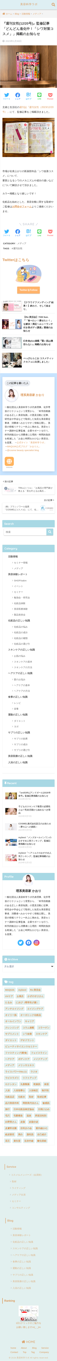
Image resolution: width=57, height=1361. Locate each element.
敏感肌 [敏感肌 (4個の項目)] (46, 1103)
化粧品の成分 (21, 632)
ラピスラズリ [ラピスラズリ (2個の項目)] (12, 1078)
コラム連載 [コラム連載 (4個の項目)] (28, 1027)
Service (11, 1166)
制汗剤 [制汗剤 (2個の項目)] (45, 1090)
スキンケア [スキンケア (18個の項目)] (41, 1034)
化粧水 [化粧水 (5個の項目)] (21, 1097)
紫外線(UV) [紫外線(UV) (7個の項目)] (41, 1128)
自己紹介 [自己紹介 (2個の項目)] (41, 1134)
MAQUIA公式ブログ (17, 446)
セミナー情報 (21, 562)
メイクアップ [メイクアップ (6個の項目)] (40, 1059)
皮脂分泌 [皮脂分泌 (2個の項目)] (33, 1122)
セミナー (18, 592)
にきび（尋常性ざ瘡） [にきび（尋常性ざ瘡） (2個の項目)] (27, 1002)
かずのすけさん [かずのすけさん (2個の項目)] (35, 996)
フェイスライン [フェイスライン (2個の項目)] (39, 1053)
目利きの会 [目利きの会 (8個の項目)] (26, 1128)
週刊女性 (17, 248)
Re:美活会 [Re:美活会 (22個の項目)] (35, 990)
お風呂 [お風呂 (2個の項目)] (20, 996)
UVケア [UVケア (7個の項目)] (9, 996)
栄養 (16, 708)
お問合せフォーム (22, 206)
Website (9, 467)
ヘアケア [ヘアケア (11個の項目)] (9, 1059)
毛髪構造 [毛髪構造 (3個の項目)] (18, 1115)
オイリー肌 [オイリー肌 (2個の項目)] (11, 1015)
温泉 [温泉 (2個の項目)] (29, 1115)
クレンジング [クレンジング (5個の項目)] (12, 1027)
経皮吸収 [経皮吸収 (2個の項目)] (9, 1134)
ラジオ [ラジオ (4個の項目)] (34, 1071)
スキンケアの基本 (23, 661)
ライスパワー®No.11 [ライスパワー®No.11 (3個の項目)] (16, 1071)
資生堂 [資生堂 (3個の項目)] (17, 1141)
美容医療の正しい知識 (20, 756)
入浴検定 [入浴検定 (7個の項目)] (33, 1090)
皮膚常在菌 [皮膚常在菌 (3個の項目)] (11, 1128)
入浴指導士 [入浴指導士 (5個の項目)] (19, 1090)
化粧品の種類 (21, 638)
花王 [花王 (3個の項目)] (7, 1141)
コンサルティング (21, 1207)
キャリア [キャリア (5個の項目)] (29, 1021)
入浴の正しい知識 (18, 762)
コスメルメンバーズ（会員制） (27, 1174)
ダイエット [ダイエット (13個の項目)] (11, 1040)
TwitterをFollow (29, 290)
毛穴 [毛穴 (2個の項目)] (7, 1115)
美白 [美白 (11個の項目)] (20, 1134)
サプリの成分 (21, 744)
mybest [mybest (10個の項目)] (22, 990)
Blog (10, 1220)
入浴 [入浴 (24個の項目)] (7, 1090)
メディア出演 (19, 1194)
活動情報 (13, 556)
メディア (21, 243)
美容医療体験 (21, 609)
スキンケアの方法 (23, 667)
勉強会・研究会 (22, 597)
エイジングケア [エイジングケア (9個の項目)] (35, 1008)
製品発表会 (19, 614)
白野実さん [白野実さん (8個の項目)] (11, 1122)
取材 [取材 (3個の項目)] (31, 1097)
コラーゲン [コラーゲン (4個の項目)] (43, 1027)
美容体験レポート (18, 574)
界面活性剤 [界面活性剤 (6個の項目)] (40, 1115)
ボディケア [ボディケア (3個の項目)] (23, 1059)
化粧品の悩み (21, 627)
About (24, 1348)
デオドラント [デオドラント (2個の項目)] (27, 1040)
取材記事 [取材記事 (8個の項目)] (41, 1097)
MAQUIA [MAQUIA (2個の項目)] (9, 990)
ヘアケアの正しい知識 (20, 673)
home (13, 1348)
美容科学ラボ (29, 4)
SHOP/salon (20, 580)
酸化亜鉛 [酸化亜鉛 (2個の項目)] (41, 1141)
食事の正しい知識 (18, 697)
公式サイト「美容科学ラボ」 (31, 442)
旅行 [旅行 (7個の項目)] (7, 1109)
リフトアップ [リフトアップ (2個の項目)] (29, 1078)
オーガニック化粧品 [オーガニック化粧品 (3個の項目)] (30, 1015)
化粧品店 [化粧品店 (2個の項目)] (9, 1097)
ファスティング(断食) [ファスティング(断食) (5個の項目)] (16, 1053)
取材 (14, 1181)
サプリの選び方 (22, 750)
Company (44, 1352)
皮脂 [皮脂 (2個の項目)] (22, 1122)
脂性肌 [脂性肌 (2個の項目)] (30, 1134)
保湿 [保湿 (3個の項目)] (46, 1084)
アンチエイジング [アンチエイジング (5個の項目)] (14, 1008)
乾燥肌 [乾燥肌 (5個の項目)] (36, 1084)
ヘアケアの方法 (22, 691)
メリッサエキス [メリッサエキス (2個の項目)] (26, 1065)
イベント (18, 586)
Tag (33, 1352)
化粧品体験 (19, 603)
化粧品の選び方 (22, 643)
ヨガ (16, 726)
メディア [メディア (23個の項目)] (9, 1065)
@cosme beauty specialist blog (23, 450)
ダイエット (19, 721)
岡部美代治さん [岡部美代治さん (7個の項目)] (31, 1103)
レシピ (17, 703)
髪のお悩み (19, 679)
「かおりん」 (34, 446)
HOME (28, 1342)
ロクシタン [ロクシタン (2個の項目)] (11, 1084)
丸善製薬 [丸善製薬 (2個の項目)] (24, 1084)
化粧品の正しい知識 (19, 620)
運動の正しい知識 (18, 714)
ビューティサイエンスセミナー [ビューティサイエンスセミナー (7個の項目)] (21, 1046)
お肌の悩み (19, 656)
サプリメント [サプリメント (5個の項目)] (12, 1034)
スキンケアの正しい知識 (21, 649)
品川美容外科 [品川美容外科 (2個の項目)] (12, 1103)
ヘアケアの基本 (22, 685)
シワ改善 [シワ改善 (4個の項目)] (27, 1034)
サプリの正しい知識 (19, 732)
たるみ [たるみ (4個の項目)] (8, 1002)
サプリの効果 (21, 738)
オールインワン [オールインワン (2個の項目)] (13, 1021)
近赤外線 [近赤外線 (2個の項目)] (28, 1141)
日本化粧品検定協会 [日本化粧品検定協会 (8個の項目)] (24, 1109)
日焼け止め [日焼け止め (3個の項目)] (43, 1109)
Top (24, 1352)
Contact (14, 1352)
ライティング (19, 1188)
